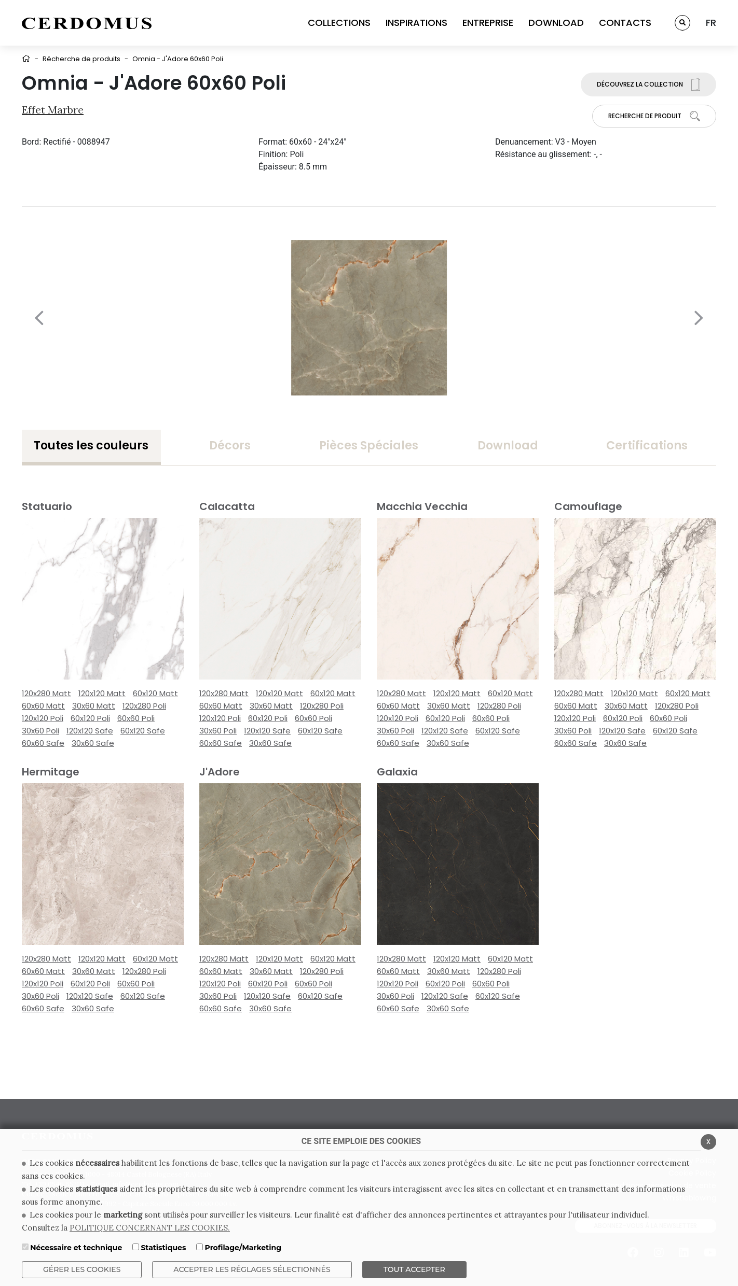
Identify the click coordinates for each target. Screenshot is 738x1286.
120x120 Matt (102, 693)
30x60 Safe (93, 743)
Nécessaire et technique (76, 1247)
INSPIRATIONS (416, 22)
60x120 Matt (155, 693)
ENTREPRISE (487, 22)
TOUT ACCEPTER (414, 1269)
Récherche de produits (81, 59)
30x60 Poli (40, 730)
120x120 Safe (89, 730)
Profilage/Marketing (243, 1247)
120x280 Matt (46, 693)
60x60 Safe (43, 743)
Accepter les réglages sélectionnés (251, 1269)
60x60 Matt (43, 705)
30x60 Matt (93, 705)
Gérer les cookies (81, 1269)
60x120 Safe (142, 730)
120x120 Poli (42, 718)
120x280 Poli (144, 705)
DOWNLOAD (556, 22)
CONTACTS (625, 22)
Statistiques (163, 1247)
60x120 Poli (90, 718)
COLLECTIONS (339, 22)
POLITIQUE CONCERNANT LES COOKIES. (150, 1228)
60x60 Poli (136, 718)
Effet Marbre (53, 109)
